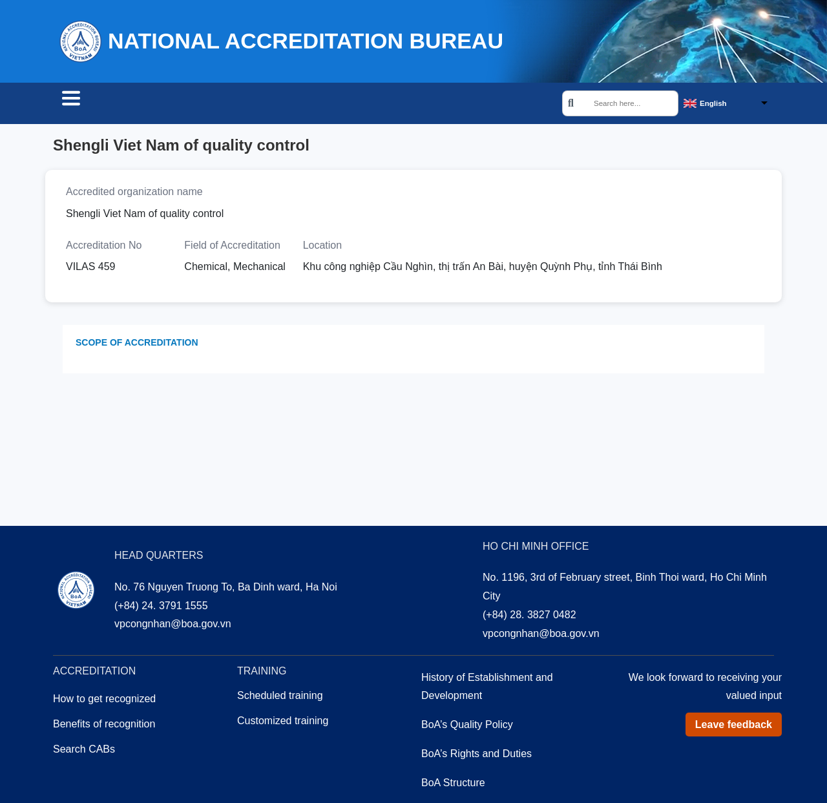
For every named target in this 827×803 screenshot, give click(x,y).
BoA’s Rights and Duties (476, 755)
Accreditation (202, 105)
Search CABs (103, 105)
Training (287, 105)
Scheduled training (280, 697)
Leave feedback (733, 726)
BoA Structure (453, 784)
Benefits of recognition (104, 725)
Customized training (282, 722)
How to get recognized (104, 700)
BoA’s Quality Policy (467, 726)
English (713, 104)
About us (358, 105)
